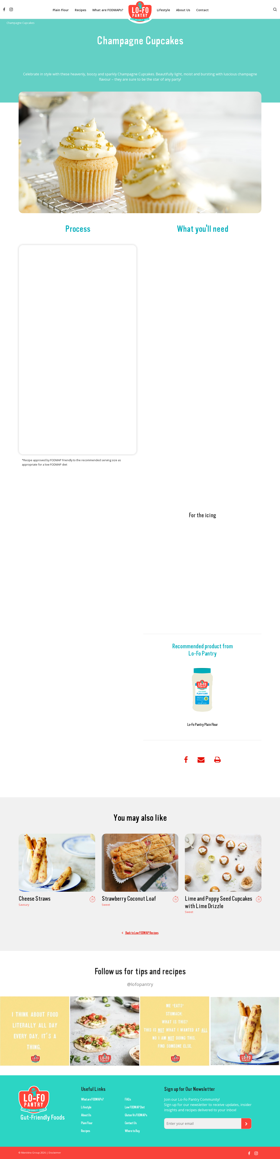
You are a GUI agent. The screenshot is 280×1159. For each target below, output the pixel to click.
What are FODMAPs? (107, 10)
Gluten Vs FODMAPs (136, 1115)
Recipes (80, 10)
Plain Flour (61, 10)
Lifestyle (163, 10)
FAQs (128, 1099)
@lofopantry (140, 984)
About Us (183, 10)
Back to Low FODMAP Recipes (140, 933)
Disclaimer (55, 1152)
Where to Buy (132, 1131)
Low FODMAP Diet (135, 1107)
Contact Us (130, 1123)
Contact (202, 10)
